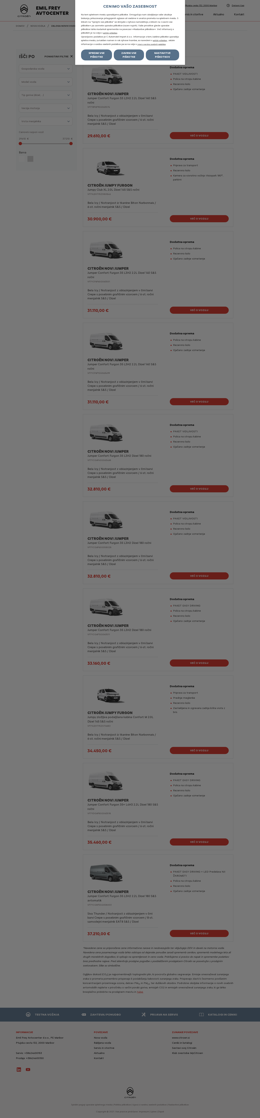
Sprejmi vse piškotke (96, 54)
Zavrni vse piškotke (128, 54)
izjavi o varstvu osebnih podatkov (151, 44)
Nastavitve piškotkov (162, 54)
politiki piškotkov (110, 33)
